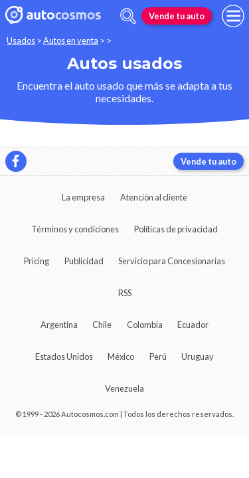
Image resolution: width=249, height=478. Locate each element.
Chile (102, 324)
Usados (21, 40)
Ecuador (192, 324)
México (121, 356)
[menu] (233, 16)
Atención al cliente (153, 197)
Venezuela (124, 388)
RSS (124, 292)
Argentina (59, 324)
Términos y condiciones (75, 229)
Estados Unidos (64, 356)
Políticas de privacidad (176, 229)
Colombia (145, 324)
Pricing (36, 261)
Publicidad (84, 261)
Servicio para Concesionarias (171, 261)
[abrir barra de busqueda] (128, 16)
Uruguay (197, 356)
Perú (158, 356)
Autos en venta (70, 40)
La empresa (83, 197)
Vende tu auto (177, 16)
